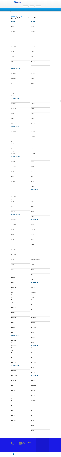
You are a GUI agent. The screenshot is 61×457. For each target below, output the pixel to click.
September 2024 (13, 78)
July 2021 (32, 171)
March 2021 (32, 181)
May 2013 (13, 410)
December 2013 (14, 398)
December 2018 (13, 247)
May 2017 (13, 292)
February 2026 (13, 31)
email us (18, 18)
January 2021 (13, 183)
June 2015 (13, 352)
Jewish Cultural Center (22, 442)
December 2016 (14, 307)
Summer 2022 (13, 138)
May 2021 (32, 176)
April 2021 (12, 176)
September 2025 (13, 46)
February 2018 (13, 269)
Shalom (40, 9)
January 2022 (13, 153)
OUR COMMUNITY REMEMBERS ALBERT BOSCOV (38, 304)
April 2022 (12, 146)
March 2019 (12, 236)
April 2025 (12, 56)
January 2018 (32, 279)
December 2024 (13, 70)
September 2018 (13, 254)
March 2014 (33, 397)
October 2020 (13, 194)
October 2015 (14, 342)
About (18, 9)
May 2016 (13, 322)
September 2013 (14, 405)
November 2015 (14, 340)
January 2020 (13, 211)
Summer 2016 (14, 317)
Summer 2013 (14, 408)
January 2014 (14, 392)
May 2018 (32, 269)
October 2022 (13, 133)
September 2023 (13, 108)
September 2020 (13, 196)
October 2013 (14, 403)
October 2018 (13, 252)
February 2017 (14, 299)
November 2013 (14, 400)
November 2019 (13, 219)
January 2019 (13, 241)
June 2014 (33, 390)
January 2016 (14, 332)
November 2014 (14, 370)
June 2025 (12, 51)
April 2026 (12, 26)
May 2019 (12, 231)
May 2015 (13, 355)
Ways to (27, 9)
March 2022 (12, 148)
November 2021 (13, 161)
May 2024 (12, 85)
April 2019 (12, 234)
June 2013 (33, 420)
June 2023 (32, 113)
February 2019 (13, 239)
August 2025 (13, 49)
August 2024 (13, 80)
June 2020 (12, 199)
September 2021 (13, 166)
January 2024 (13, 95)
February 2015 (14, 362)
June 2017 (13, 289)
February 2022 (13, 151)
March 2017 (13, 297)
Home (10, 11)
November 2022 (13, 131)
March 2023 (12, 118)
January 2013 (14, 420)
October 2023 (33, 108)
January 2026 (13, 33)
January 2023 (13, 123)
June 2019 (12, 229)
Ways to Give (29, 442)
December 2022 (13, 128)
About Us (13, 11)
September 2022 (13, 136)
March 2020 (12, 206)
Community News (16, 11)
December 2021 (33, 161)
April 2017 (13, 294)
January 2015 (14, 350)
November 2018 (13, 249)
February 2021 (13, 181)
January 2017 (14, 302)
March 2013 (13, 415)
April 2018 (12, 264)
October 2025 (13, 44)
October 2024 (13, 75)
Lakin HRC (20, 444)
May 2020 (12, 201)
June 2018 (12, 259)
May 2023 (12, 113)
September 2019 (13, 224)
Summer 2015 (14, 347)
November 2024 (13, 73)
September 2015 (14, 345)
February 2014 (14, 390)
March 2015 (13, 360)
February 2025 (13, 61)
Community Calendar (34, 9)
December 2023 (33, 103)
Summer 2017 (14, 287)
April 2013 (13, 413)
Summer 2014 (14, 380)
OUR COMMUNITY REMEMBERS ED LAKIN (36, 259)
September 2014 (14, 375)
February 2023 (33, 123)
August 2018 (32, 264)
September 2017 (14, 284)
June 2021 (12, 171)
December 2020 (13, 189)
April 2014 (13, 385)
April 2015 (13, 357)
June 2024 (12, 83)
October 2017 (14, 282)
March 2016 (13, 327)
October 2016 (14, 312)
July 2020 (32, 201)
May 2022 (12, 143)
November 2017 (34, 287)
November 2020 (13, 191)
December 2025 (13, 39)
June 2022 (12, 141)
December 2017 (14, 277)
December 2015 (14, 337)
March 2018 (32, 274)
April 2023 (32, 118)
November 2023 (13, 103)
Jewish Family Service (22, 443)
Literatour (43, 9)
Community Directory (22, 445)
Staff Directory (13, 443)
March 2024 (12, 90)
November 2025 (13, 41)
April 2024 (12, 88)
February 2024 (13, 93)
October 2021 (33, 166)
